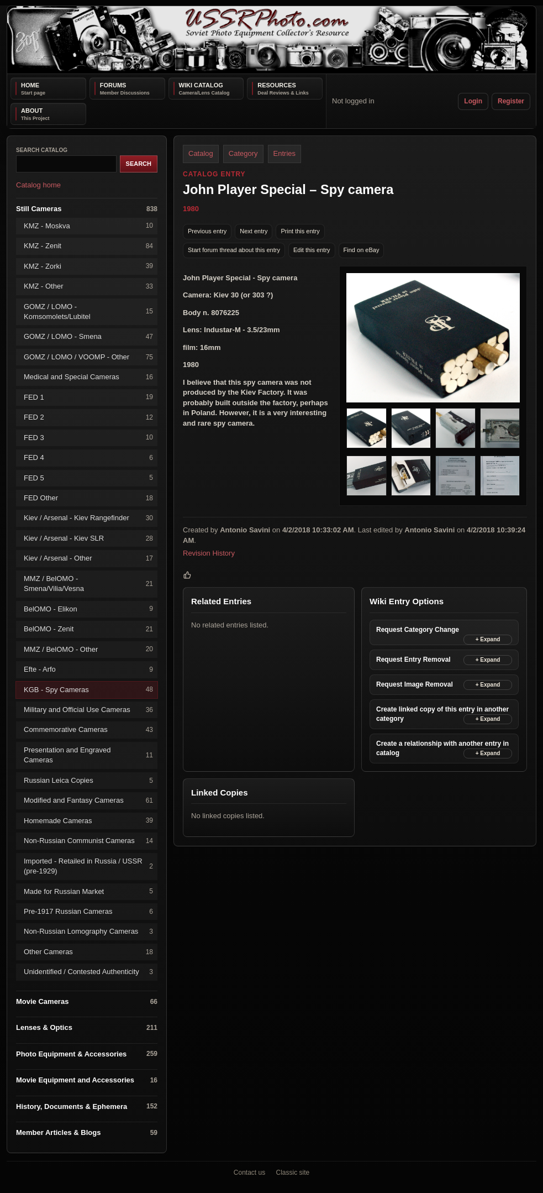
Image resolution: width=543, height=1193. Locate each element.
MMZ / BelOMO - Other (88, 649)
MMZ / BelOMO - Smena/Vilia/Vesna (88, 583)
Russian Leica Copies (88, 781)
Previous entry (207, 231)
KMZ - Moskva (88, 226)
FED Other (88, 498)
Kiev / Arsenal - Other (88, 558)
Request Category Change (417, 630)
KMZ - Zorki (88, 266)
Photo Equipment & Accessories (86, 1054)
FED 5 (88, 478)
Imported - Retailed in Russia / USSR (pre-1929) (88, 866)
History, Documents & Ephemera (86, 1106)
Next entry (253, 231)
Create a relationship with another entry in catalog (442, 748)
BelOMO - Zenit (88, 629)
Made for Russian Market (88, 891)
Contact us (249, 1172)
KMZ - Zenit (88, 246)
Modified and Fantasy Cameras (88, 800)
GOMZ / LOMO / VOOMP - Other (88, 357)
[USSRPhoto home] (271, 40)
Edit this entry (311, 250)
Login (473, 101)
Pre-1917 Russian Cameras (88, 912)
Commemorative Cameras (88, 730)
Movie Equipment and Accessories (86, 1080)
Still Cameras (86, 209)
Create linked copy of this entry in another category (442, 714)
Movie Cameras (86, 1002)
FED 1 (88, 397)
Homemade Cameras (88, 820)
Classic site (293, 1172)
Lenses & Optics (86, 1028)
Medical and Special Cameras (88, 377)
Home (30, 85)
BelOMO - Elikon (88, 609)
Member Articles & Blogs (86, 1133)
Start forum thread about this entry (234, 250)
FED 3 (88, 437)
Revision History (209, 553)
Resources (276, 85)
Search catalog (41, 150)
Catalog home (38, 185)
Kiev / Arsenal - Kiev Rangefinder (88, 518)
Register (511, 101)
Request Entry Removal (413, 659)
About (32, 110)
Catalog (200, 153)
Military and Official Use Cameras (88, 710)
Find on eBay (361, 250)
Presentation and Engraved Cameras (88, 755)
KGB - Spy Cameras (88, 689)
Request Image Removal (414, 684)
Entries (284, 153)
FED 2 (88, 417)
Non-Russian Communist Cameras (88, 841)
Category (243, 153)
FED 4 (88, 458)
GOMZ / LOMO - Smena (88, 337)
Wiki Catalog (201, 85)
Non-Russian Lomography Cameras (88, 931)
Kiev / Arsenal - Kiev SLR (88, 538)
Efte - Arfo (88, 669)
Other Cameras (88, 952)
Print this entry (300, 231)
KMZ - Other (88, 286)
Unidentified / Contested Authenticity (88, 972)
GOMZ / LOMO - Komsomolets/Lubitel (88, 311)
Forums (113, 85)
